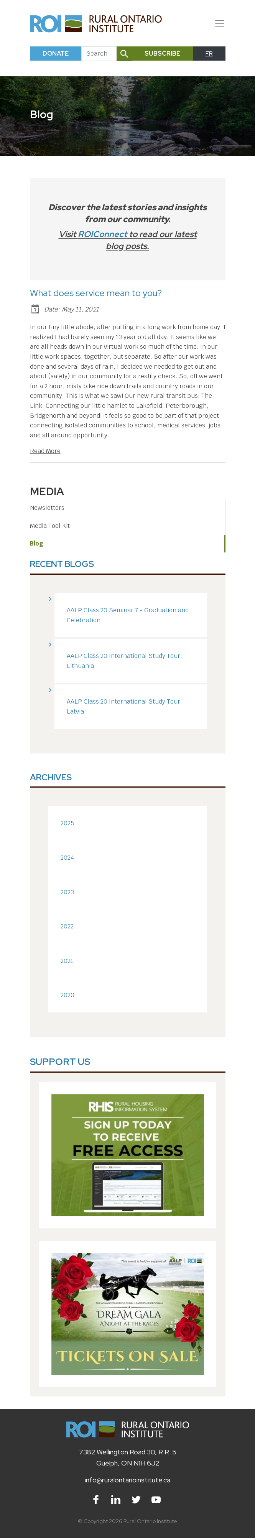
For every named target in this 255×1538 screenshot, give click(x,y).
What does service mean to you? (96, 293)
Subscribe (162, 53)
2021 (67, 961)
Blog (36, 543)
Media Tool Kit (50, 526)
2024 (67, 858)
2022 (67, 926)
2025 (67, 823)
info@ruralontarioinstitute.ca (127, 1479)
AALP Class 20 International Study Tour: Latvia (124, 706)
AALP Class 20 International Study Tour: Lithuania (124, 661)
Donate (56, 53)
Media (47, 491)
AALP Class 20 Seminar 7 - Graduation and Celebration (128, 615)
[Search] (99, 53)
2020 (67, 995)
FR (209, 53)
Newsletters (47, 508)
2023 (67, 892)
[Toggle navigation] (216, 23)
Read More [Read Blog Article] (45, 451)
